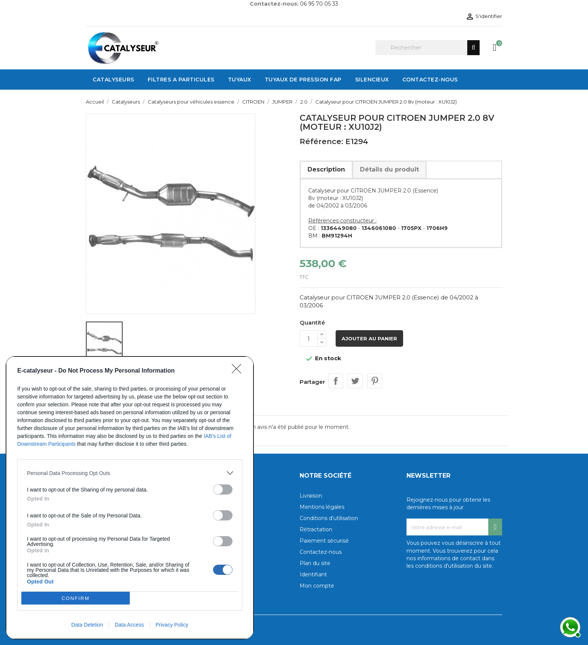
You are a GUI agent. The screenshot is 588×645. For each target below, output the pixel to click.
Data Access (129, 625)
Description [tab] (326, 169)
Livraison (311, 495)
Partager (335, 380)
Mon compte (317, 585)
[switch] (222, 489)
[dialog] (130, 497)
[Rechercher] (427, 47)
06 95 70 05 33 (319, 3)
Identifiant (313, 574)
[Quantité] (309, 338)
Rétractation (316, 529)
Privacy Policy (172, 625)
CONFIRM (76, 598)
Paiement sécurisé (324, 540)
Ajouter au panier (369, 338)
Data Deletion (87, 625)
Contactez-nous (321, 552)
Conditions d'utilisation (329, 518)
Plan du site (315, 563)
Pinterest (374, 380)
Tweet (355, 380)
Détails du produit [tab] (389, 169)
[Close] (239, 371)
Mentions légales (322, 507)
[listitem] (129, 473)
